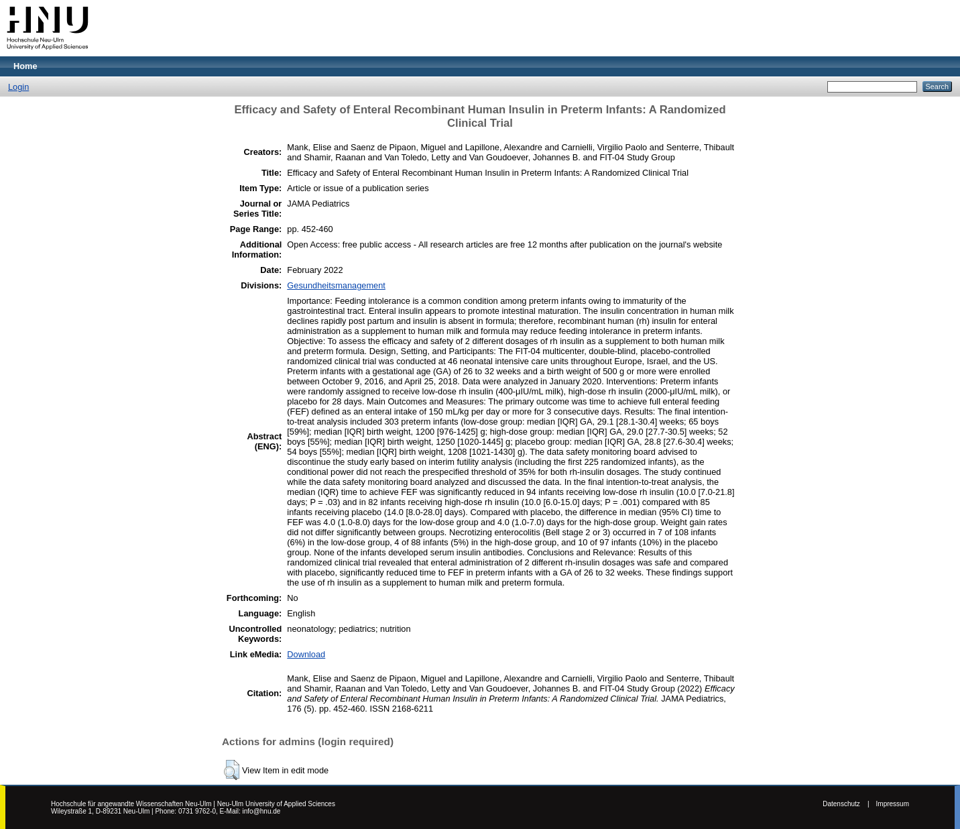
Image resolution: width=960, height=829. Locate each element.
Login (18, 87)
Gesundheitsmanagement (336, 285)
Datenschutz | (846, 804)
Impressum (892, 804)
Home (25, 66)
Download (306, 654)
